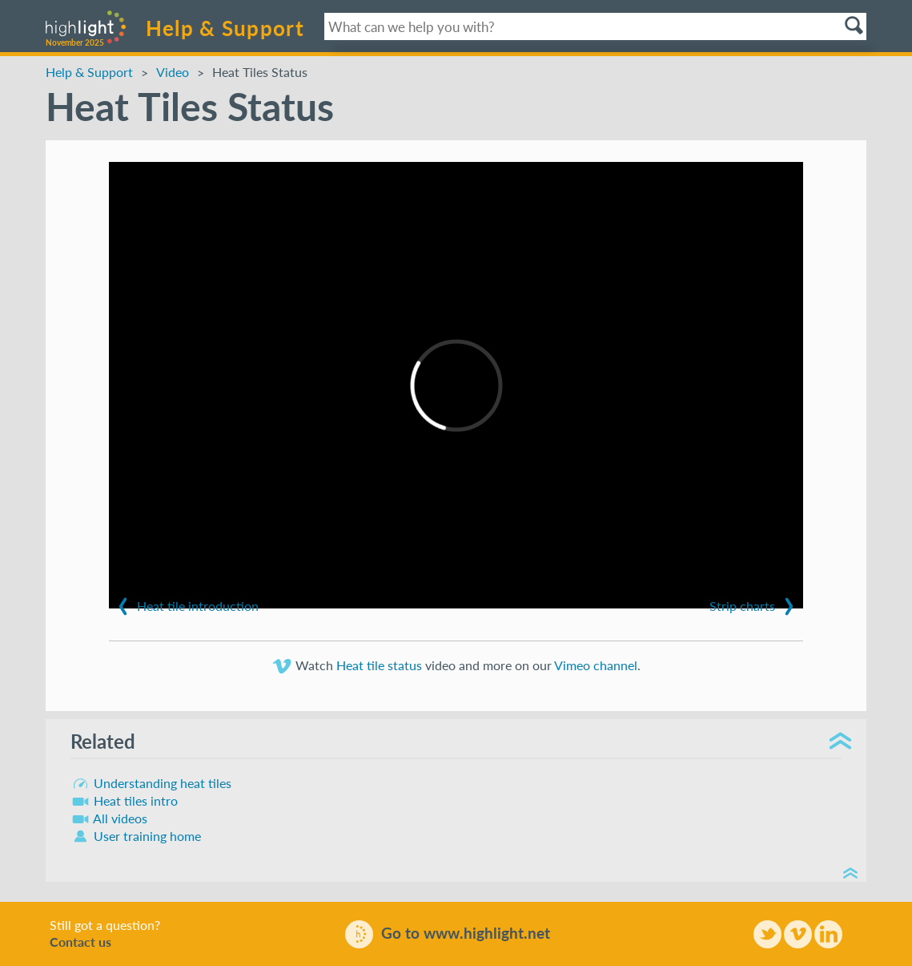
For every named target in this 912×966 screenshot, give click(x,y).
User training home (135, 836)
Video (172, 72)
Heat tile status (379, 665)
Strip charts (754, 606)
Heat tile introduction (186, 606)
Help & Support (225, 28)
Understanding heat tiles (150, 783)
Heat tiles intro (124, 800)
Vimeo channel (595, 665)
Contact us (80, 942)
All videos (108, 818)
